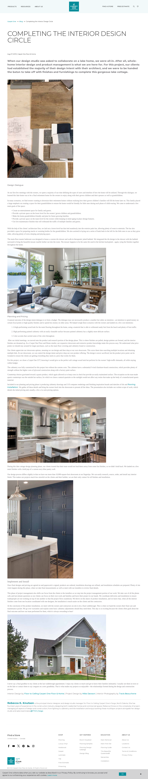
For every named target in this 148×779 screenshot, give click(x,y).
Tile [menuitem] (59, 759)
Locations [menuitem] (125, 744)
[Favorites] (138, 6)
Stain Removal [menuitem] (106, 740)
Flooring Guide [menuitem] (106, 747)
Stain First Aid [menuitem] (106, 744)
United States (12, 739)
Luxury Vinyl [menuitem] (63, 744)
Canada (22, 739)
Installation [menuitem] (105, 761)
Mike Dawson (88, 694)
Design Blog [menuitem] (84, 753)
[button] (134, 6)
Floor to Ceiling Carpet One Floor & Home (44, 694)
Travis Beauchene (128, 694)
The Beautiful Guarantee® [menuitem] (106, 752)
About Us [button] (39, 6)
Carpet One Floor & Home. (22, 768)
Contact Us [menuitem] (126, 747)
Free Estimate (123, 6)
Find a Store (107, 6)
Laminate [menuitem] (61, 755)
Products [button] (12, 6)
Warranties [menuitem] (105, 757)
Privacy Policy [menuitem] (127, 755)
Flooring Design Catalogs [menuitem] (85, 749)
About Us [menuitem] (125, 740)
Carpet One (11, 21)
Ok (122, 774)
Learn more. (52, 775)
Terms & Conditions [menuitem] (129, 751)
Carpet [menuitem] (60, 751)
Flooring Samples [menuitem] (86, 744)
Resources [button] (25, 6)
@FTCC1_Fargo (37, 711)
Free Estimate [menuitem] (63, 763)
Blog (21, 21)
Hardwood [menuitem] (62, 747)
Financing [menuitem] (62, 766)
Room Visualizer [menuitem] (86, 740)
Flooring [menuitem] (61, 740)
